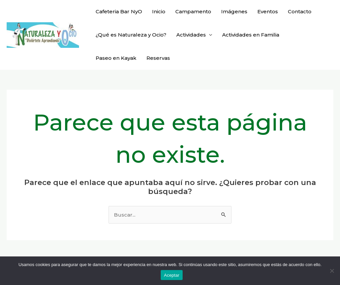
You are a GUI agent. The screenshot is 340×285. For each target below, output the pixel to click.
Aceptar (172, 275)
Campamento (193, 11)
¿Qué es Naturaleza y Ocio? (131, 35)
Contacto (299, 11)
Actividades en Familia (250, 35)
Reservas (158, 58)
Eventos (267, 11)
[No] (331, 270)
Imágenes (234, 11)
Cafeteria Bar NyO (119, 11)
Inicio (158, 11)
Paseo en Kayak (116, 58)
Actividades (191, 35)
